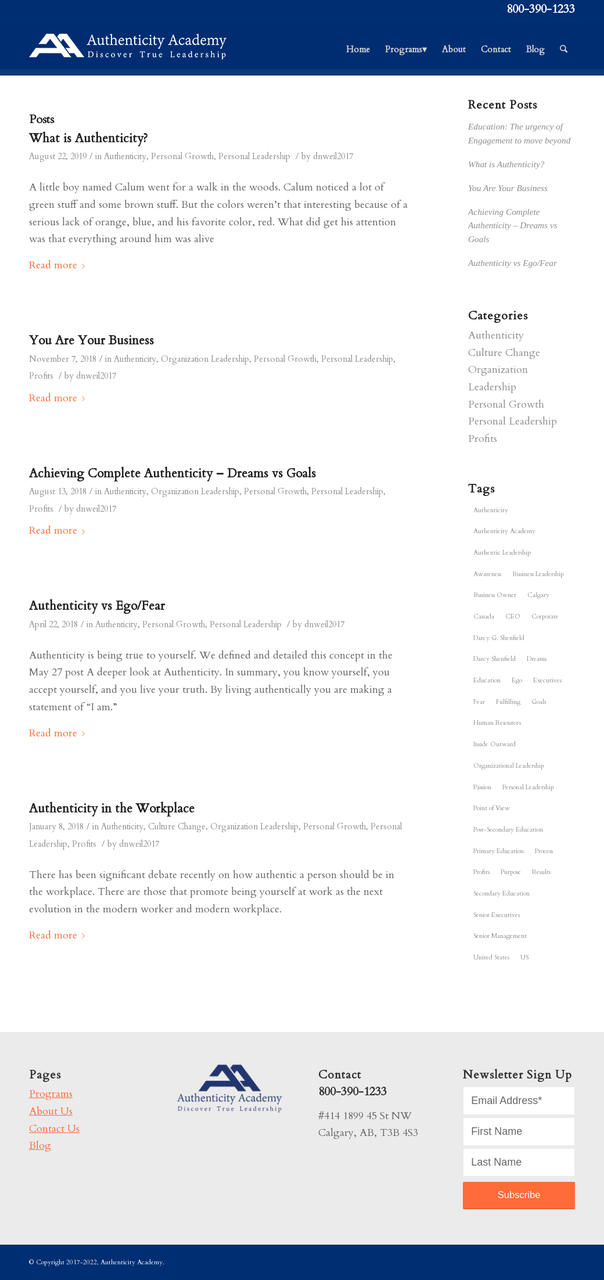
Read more (59, 265)
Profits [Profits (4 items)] (481, 872)
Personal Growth (182, 156)
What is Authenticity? (88, 138)
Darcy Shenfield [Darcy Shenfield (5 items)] (494, 659)
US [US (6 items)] (524, 957)
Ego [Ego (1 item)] (517, 680)
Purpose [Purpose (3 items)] (511, 872)
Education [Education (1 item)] (487, 680)
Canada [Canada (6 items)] (483, 616)
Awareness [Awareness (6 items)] (487, 574)
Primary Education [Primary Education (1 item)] (498, 851)
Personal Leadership (254, 156)
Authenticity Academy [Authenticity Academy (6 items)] (504, 531)
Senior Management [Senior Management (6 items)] (500, 936)
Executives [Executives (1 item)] (547, 680)
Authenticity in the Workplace (112, 808)
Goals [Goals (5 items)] (538, 701)
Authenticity (125, 156)
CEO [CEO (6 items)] (512, 616)
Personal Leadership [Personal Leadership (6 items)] (528, 787)
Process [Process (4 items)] (544, 851)
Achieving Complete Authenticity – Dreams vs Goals (172, 473)
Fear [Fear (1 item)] (479, 701)
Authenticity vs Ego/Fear (97, 606)
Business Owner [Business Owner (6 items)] (494, 595)
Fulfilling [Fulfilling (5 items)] (508, 701)
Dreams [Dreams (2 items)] (537, 659)
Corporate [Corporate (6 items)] (545, 616)
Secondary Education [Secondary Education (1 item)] (501, 893)
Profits (41, 376)
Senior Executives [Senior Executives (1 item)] (496, 915)
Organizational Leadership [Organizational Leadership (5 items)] (508, 765)
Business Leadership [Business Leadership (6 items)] (538, 574)
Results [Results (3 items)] (541, 872)
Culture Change (177, 826)
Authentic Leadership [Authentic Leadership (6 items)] (502, 552)
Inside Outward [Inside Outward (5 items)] (494, 744)
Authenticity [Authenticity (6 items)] (490, 510)
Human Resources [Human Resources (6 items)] (497, 722)
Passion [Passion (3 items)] (482, 787)
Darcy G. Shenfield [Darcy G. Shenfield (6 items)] (498, 638)
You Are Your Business (91, 340)
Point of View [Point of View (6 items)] (491, 808)
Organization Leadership (205, 359)
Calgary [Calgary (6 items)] (538, 595)
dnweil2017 (333, 156)
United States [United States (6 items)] (491, 957)
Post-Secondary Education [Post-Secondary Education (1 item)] (508, 829)
